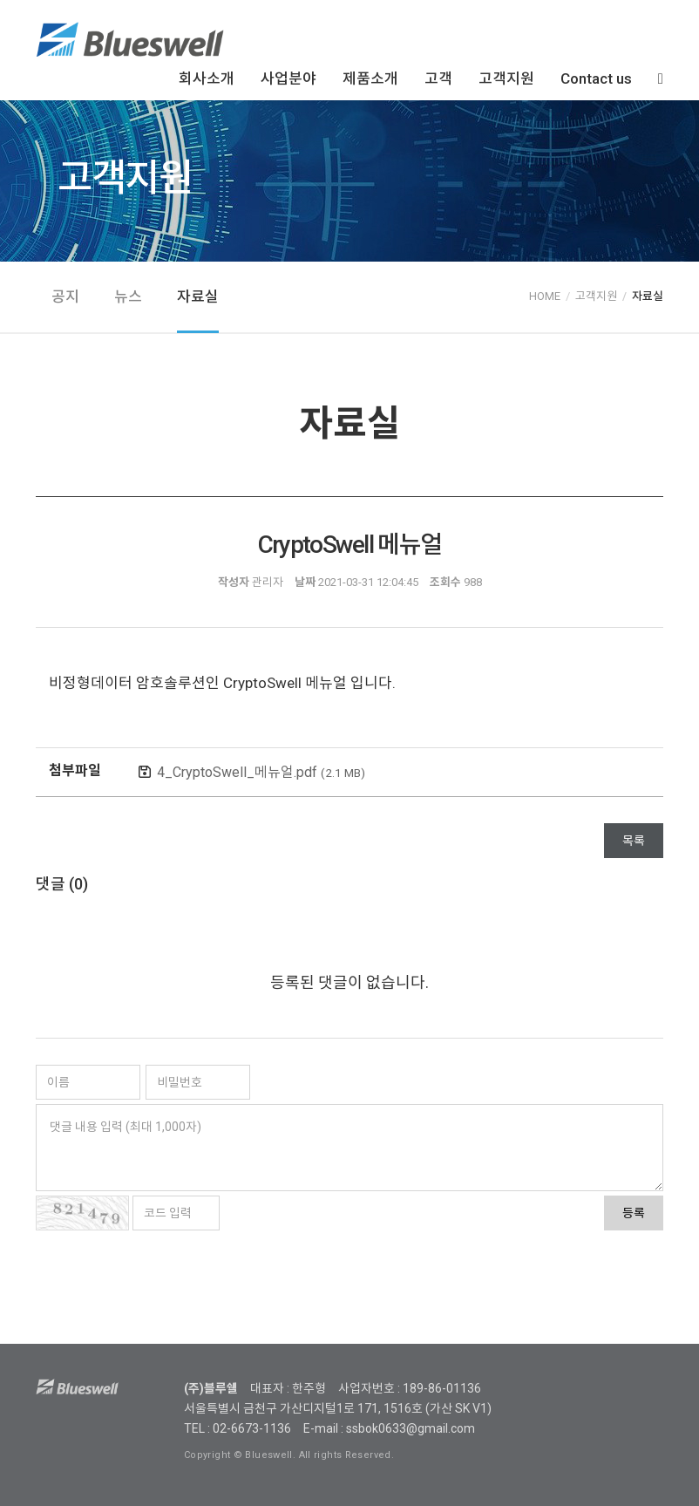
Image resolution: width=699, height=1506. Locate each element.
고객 (438, 78)
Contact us (596, 78)
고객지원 (506, 78)
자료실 (198, 296)
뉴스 (128, 296)
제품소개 (370, 78)
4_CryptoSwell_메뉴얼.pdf (261, 772)
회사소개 (206, 78)
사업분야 (288, 78)
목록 (633, 841)
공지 (65, 296)
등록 (633, 1213)
